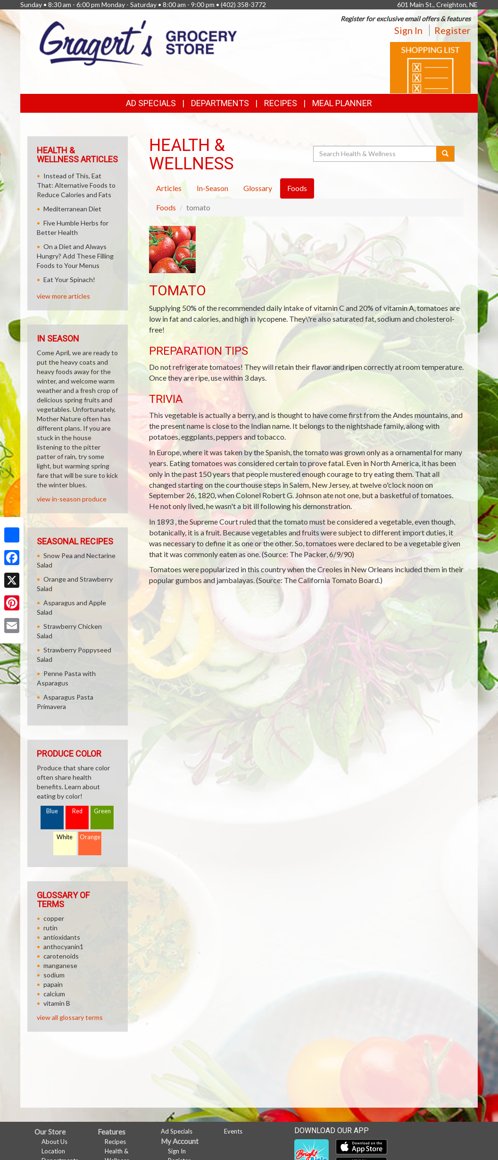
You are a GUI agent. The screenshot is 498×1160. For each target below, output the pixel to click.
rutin (50, 928)
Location (53, 1151)
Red (77, 811)
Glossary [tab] (257, 188)
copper (53, 918)
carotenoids (61, 956)
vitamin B (56, 1003)
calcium (54, 994)
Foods (166, 207)
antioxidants (61, 937)
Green (102, 811)
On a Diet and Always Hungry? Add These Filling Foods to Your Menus (75, 255)
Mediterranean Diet (72, 209)
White (65, 837)
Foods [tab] (297, 188)
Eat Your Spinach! (69, 279)
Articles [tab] (169, 188)
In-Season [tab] (212, 188)
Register (452, 30)
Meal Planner (342, 103)
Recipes (280, 103)
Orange (90, 837)
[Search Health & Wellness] (375, 154)
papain (53, 984)
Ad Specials (151, 103)
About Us (54, 1141)
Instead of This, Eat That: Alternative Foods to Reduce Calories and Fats (76, 185)
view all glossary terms (70, 1017)
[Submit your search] (445, 154)
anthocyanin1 (63, 947)
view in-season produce (72, 499)
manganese (60, 965)
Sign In (408, 30)
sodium (54, 975)
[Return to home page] (138, 42)
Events (233, 1131)
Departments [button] (220, 103)
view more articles (63, 296)
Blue (52, 811)
